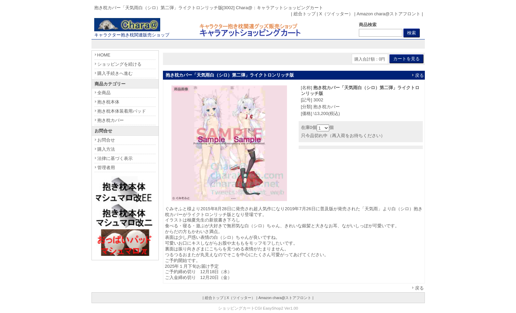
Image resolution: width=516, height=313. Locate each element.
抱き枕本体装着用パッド (121, 111)
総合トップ (305, 13)
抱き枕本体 (108, 101)
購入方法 (106, 149)
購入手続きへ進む (115, 73)
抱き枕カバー (110, 120)
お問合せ (106, 140)
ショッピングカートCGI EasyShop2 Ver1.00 (258, 308)
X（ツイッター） (336, 13)
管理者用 (106, 167)
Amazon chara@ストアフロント (388, 13)
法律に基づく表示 (115, 158)
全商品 (104, 92)
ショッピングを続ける (119, 64)
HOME (104, 54)
